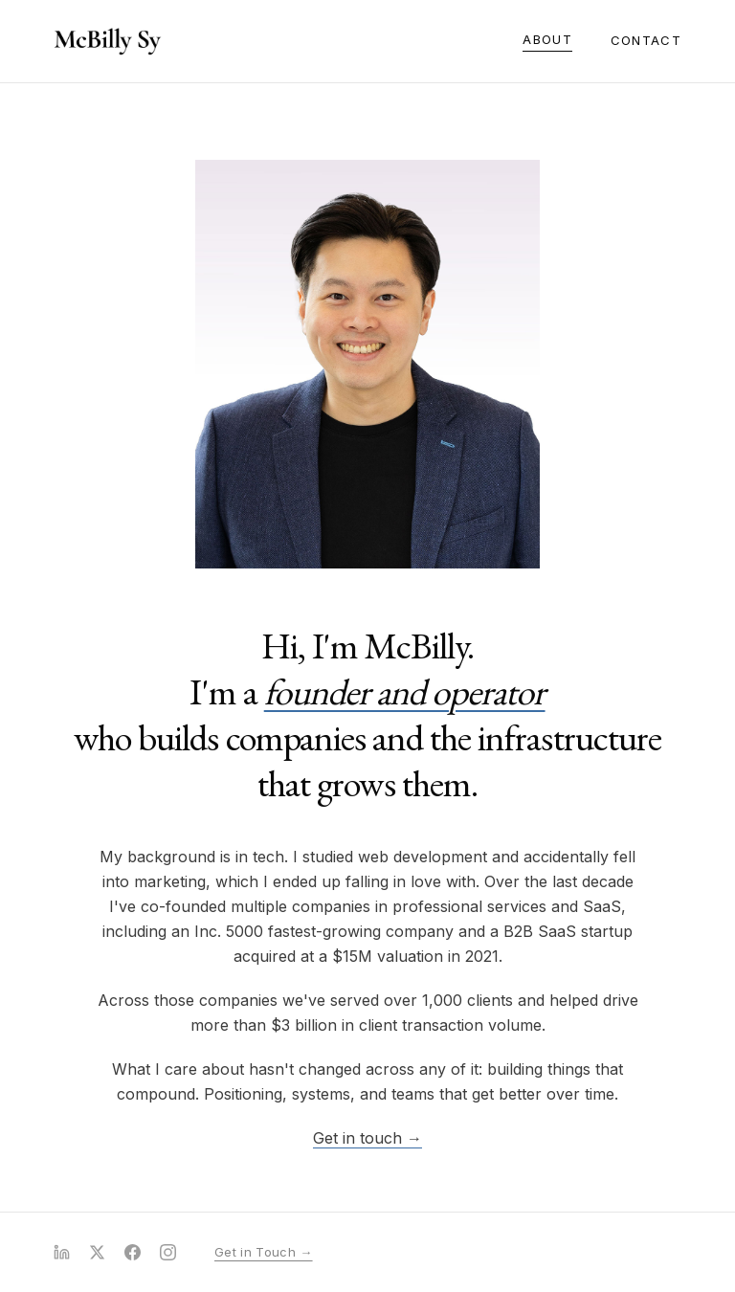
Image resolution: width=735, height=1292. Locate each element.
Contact (646, 40)
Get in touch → (367, 1137)
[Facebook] (132, 1252)
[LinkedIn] (62, 1252)
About (547, 39)
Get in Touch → (263, 1251)
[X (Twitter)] (97, 1252)
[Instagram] (168, 1252)
